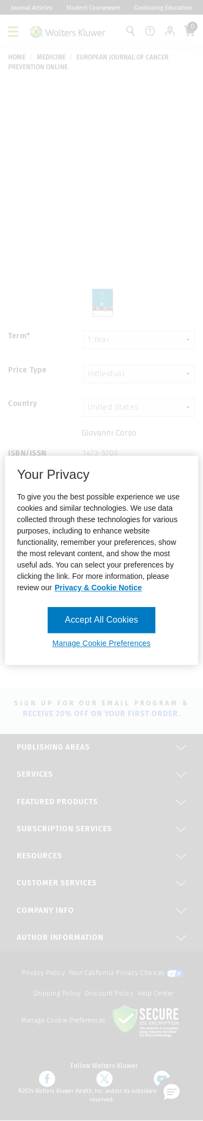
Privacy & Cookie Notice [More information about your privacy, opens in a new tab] (98, 587)
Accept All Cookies (101, 619)
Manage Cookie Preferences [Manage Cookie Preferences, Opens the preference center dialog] (101, 643)
